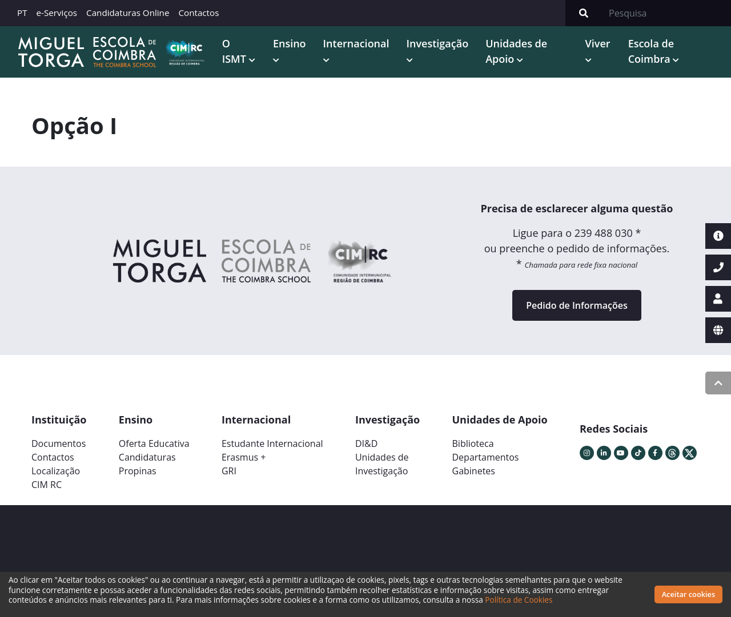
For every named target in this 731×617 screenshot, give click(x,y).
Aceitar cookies (689, 594)
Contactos (198, 12)
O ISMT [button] (233, 50)
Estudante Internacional (272, 443)
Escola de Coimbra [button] (650, 50)
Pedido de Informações (576, 305)
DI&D (366, 443)
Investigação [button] (436, 43)
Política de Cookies (518, 599)
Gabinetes (473, 470)
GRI (229, 470)
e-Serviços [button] (57, 12)
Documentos (58, 443)
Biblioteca (473, 443)
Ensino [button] (287, 43)
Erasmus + (244, 456)
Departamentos (485, 456)
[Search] (666, 13)
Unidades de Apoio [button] (514, 50)
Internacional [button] (355, 43)
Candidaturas (147, 456)
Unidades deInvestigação (382, 463)
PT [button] (22, 12)
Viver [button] (596, 43)
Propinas (137, 470)
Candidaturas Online (127, 12)
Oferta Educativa (154, 443)
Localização (55, 470)
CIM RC (46, 484)
